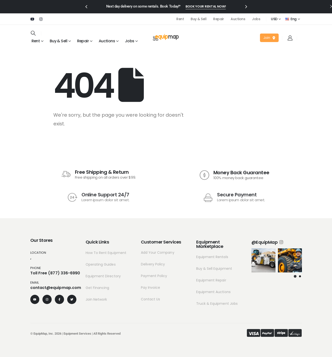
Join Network (96, 299)
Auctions (238, 19)
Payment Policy (154, 275)
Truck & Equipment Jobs (217, 303)
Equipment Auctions (213, 291)
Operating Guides (101, 264)
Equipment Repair (211, 280)
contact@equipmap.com (55, 287)
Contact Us (150, 299)
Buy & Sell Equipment (214, 268)
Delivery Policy (153, 264)
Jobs (256, 19)
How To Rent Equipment (106, 252)
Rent (180, 19)
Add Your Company (157, 252)
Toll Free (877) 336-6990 (55, 273)
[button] (206, 6)
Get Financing (97, 287)
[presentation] (86, 6)
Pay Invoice (150, 287)
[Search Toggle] (33, 33)
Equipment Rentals (212, 256)
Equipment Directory (103, 276)
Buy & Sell (198, 19)
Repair (218, 19)
